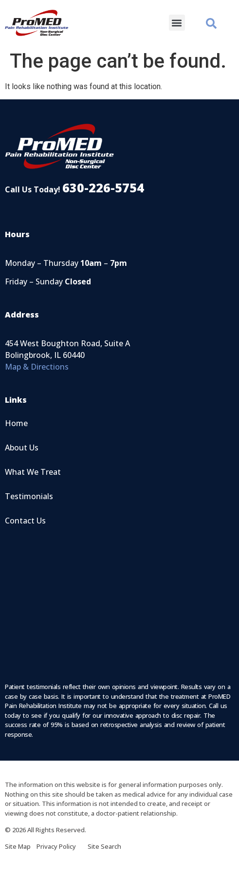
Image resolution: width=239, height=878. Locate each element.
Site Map (21, 846)
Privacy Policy (62, 846)
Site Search (104, 846)
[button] (177, 23)
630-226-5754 (103, 187)
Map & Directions (37, 366)
